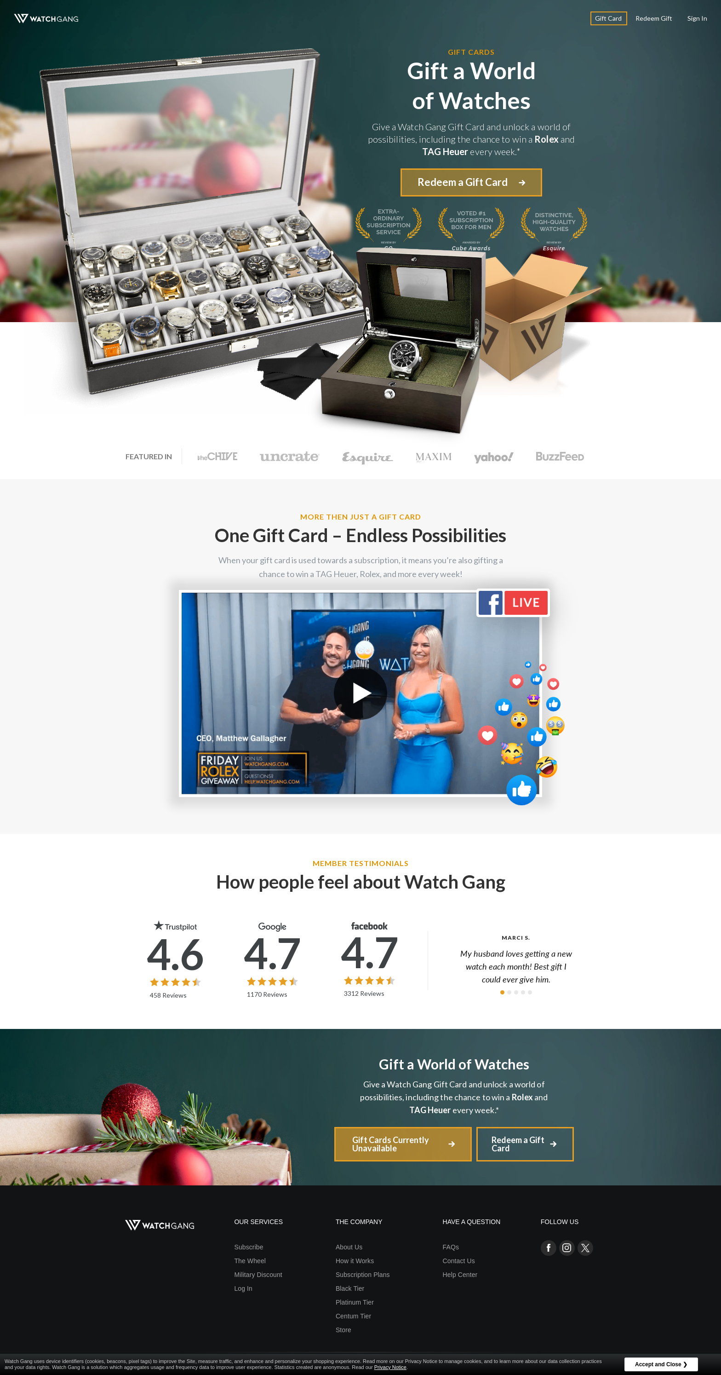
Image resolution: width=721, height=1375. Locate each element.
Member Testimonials (361, 863)
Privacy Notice (390, 1367)
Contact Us (459, 1261)
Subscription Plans (363, 1274)
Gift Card (608, 18)
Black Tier (350, 1288)
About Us (349, 1247)
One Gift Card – (360, 535)
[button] (502, 992)
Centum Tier (353, 1316)
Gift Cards (471, 52)
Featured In (149, 456)
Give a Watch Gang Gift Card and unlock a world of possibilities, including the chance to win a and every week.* (454, 1097)
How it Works (355, 1261)
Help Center (460, 1274)
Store (343, 1330)
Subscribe (248, 1247)
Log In (243, 1288)
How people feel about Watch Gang (360, 882)
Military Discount (258, 1274)
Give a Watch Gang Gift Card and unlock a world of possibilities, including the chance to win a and (471, 139)
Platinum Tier (355, 1302)
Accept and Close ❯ (661, 1364)
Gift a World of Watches (454, 1064)
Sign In (697, 18)
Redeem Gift (653, 18)
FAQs (451, 1247)
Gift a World (471, 86)
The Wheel (250, 1261)
